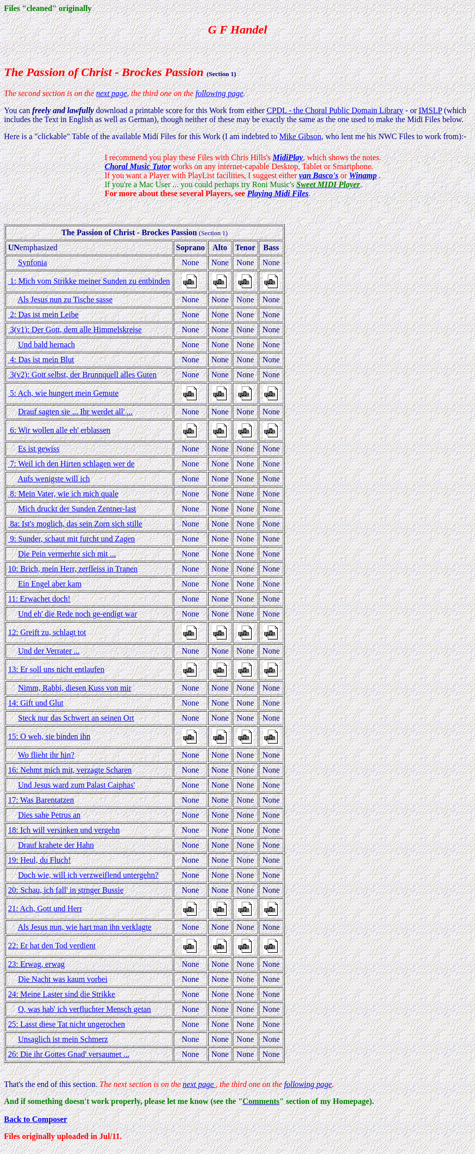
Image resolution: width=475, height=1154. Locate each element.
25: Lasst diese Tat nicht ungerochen (66, 1024)
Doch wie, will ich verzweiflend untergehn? (88, 875)
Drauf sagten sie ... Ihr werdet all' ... (75, 411)
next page (111, 93)
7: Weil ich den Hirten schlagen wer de (71, 463)
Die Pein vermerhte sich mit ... (67, 553)
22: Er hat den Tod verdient (52, 945)
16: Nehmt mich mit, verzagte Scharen (70, 770)
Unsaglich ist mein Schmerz (63, 1039)
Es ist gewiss (39, 448)
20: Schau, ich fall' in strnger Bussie (66, 890)
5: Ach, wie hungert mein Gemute (63, 393)
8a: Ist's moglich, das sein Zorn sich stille (75, 523)
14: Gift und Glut (36, 703)
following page (219, 93)
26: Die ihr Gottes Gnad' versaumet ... (68, 1054)
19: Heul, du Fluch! (39, 860)
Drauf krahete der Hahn (56, 845)
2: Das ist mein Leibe (43, 314)
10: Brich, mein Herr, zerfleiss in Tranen (73, 568)
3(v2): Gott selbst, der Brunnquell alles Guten (82, 374)
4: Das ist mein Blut (41, 359)
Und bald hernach (46, 344)
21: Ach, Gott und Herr (45, 908)
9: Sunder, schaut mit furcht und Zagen (71, 538)
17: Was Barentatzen (41, 800)
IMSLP (430, 110)
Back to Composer (35, 1119)
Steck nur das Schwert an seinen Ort (76, 718)
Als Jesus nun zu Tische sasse (65, 299)
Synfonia (32, 262)
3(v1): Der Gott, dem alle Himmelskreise (75, 329)
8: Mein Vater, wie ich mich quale (63, 493)
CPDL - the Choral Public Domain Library (335, 110)
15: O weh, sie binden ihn (49, 736)
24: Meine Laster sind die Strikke (61, 994)
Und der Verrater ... (49, 651)
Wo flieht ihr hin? (46, 755)
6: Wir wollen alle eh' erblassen (59, 430)
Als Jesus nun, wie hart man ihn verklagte (85, 927)
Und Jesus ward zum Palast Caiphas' (76, 785)
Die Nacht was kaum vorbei (63, 979)
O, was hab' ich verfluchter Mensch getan (84, 1009)
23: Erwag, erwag (36, 964)
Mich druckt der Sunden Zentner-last (77, 508)
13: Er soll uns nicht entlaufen (56, 669)
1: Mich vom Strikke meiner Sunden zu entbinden (89, 281)
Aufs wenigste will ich (54, 478)
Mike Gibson (300, 136)
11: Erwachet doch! (39, 599)
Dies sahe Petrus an (49, 815)
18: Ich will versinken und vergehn (64, 830)
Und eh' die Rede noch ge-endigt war (77, 614)
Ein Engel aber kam (50, 584)
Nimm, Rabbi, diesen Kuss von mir (74, 688)
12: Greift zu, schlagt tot (47, 632)
